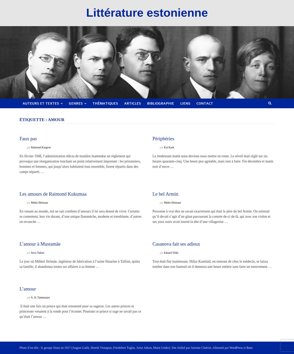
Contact (204, 103)
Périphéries (163, 138)
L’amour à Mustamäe (40, 244)
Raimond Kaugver (41, 147)
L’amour (28, 288)
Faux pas (28, 138)
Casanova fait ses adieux (176, 244)
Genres (76, 103)
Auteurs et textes (41, 103)
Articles (132, 103)
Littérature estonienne (147, 12)
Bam (249, 347)
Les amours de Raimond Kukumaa (53, 194)
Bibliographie (160, 103)
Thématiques (105, 103)
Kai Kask (169, 147)
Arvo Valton (37, 252)
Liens (185, 103)
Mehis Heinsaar (39, 202)
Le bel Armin (165, 194)
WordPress (236, 347)
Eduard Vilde (171, 252)
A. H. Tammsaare (40, 297)
